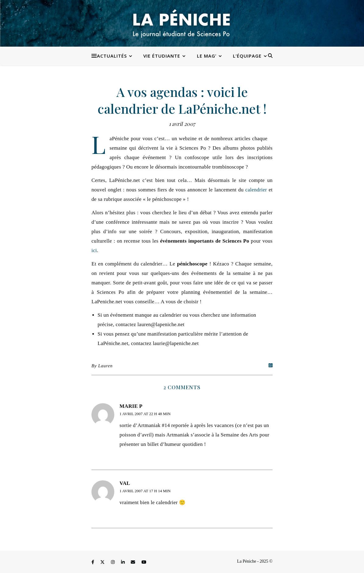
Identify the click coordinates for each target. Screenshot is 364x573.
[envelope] (133, 562)
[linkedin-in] (123, 562)
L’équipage (247, 56)
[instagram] (113, 562)
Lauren (105, 365)
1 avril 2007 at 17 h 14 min (145, 491)
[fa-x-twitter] (103, 562)
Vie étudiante (161, 56)
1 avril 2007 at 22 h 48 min (145, 413)
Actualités (112, 56)
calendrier (256, 190)
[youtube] (143, 562)
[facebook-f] (93, 562)
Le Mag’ (206, 56)
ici (94, 250)
